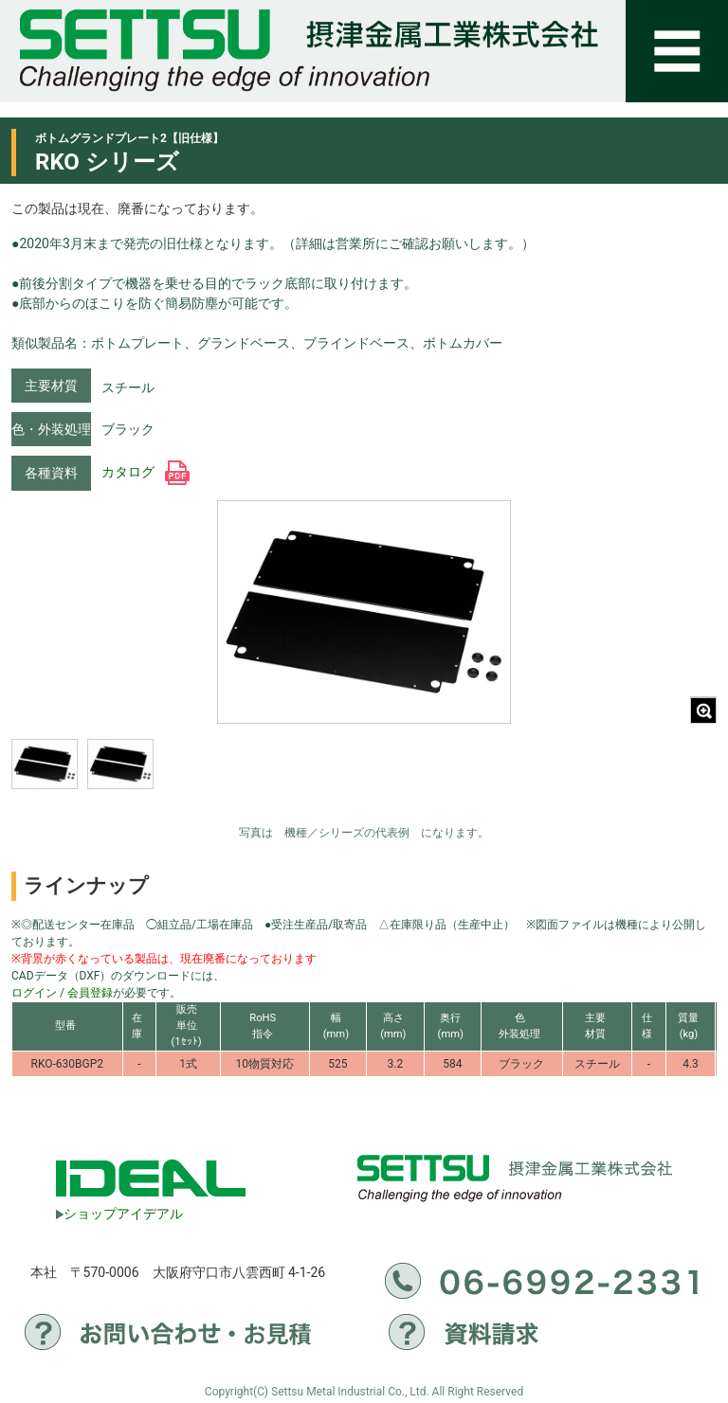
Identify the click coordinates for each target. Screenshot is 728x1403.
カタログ (145, 471)
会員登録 (90, 992)
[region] (158, 777)
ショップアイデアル (119, 1213)
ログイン (34, 992)
